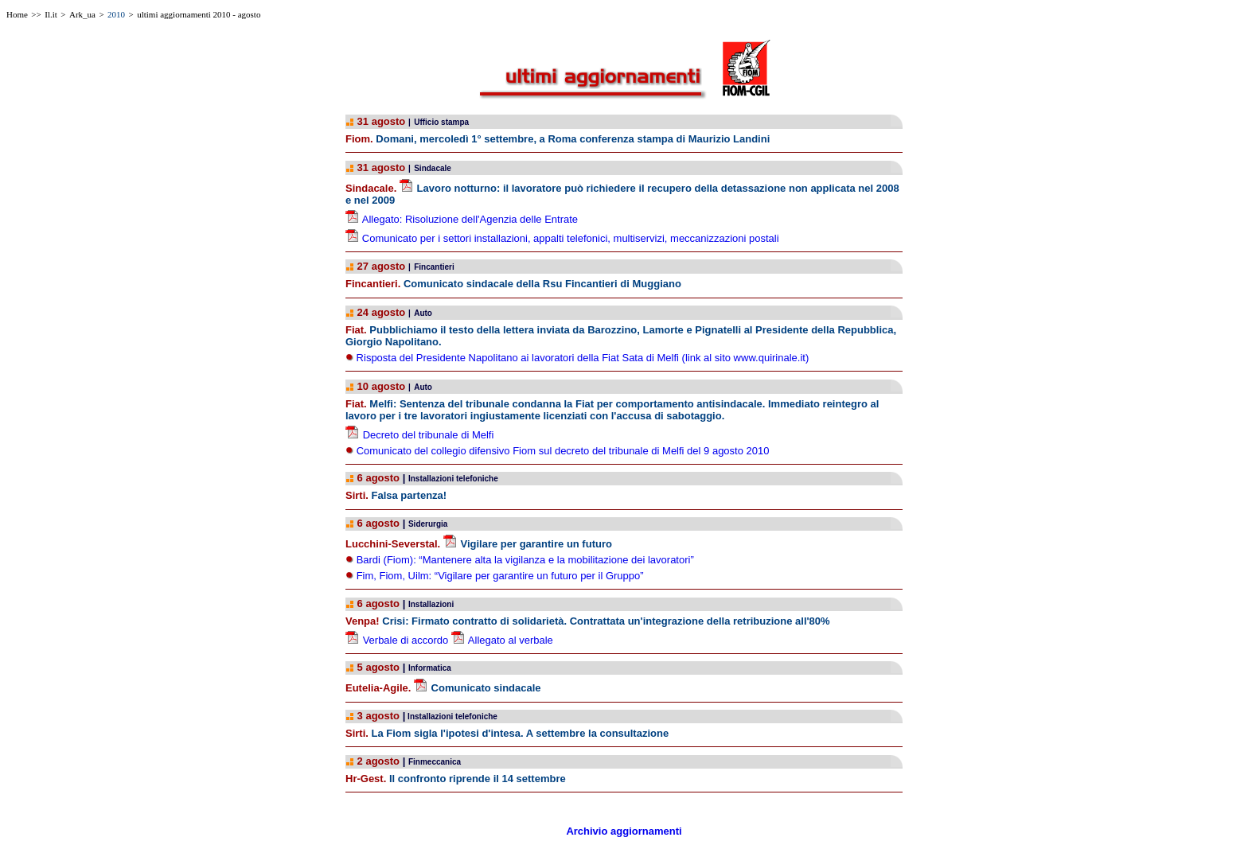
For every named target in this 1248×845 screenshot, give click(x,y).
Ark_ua (82, 14)
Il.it (51, 14)
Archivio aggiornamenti (623, 831)
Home (17, 14)
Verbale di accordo (406, 640)
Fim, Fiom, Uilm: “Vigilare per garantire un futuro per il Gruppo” (500, 576)
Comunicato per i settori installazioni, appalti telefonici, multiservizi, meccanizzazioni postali (570, 238)
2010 (116, 14)
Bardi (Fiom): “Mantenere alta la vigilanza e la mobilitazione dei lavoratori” (525, 560)
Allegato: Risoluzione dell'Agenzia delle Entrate (470, 219)
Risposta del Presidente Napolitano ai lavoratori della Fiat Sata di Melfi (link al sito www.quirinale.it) (581, 358)
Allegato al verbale (510, 640)
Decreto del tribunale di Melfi (428, 435)
